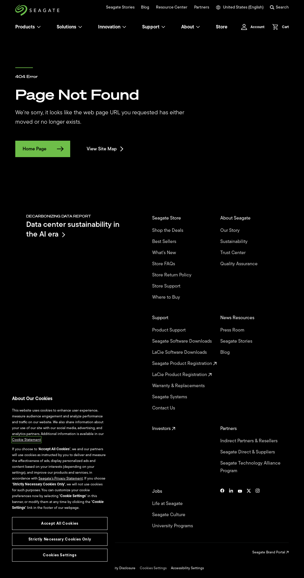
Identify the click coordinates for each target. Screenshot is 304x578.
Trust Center (233, 252)
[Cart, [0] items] (279, 27)
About (190, 27)
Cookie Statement (26, 440)
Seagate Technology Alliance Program (250, 467)
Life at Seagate (168, 503)
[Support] (163, 27)
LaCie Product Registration (182, 374)
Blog (145, 7)
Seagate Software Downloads (182, 341)
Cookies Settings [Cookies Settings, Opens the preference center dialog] (60, 555)
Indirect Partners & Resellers (249, 441)
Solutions (69, 27)
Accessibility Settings (187, 568)
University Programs (173, 526)
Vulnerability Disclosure (117, 568)
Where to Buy (166, 297)
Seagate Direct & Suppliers (248, 452)
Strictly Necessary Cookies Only (59, 539)
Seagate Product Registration (184, 363)
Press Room (233, 330)
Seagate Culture (169, 514)
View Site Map (104, 149)
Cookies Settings (153, 568)
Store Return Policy (172, 275)
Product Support (169, 330)
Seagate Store (167, 218)
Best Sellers (164, 241)
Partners (201, 7)
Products (25, 27)
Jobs (157, 491)
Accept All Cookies (59, 523)
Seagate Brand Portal (270, 552)
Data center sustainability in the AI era (73, 229)
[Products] (39, 27)
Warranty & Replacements (179, 386)
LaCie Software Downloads (180, 352)
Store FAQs (164, 264)
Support (150, 27)
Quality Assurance (239, 264)
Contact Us (164, 408)
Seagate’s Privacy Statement (60, 478)
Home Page (43, 149)
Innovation (112, 27)
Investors (163, 428)
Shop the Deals (169, 230)
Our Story (230, 230)
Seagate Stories (120, 7)
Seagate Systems (170, 397)
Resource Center (171, 7)
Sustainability (234, 241)
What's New (164, 252)
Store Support (167, 286)
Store (221, 27)
